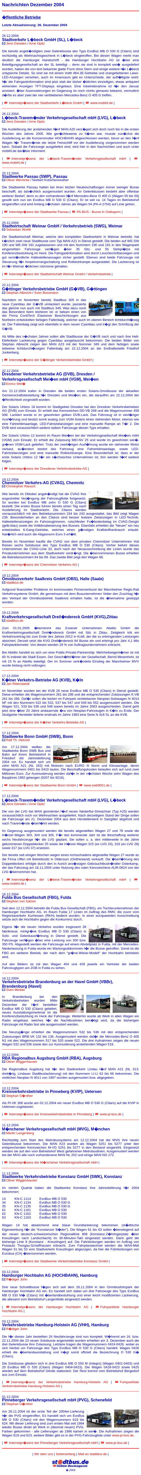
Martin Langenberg (20, 1133)
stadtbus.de (14, 582)
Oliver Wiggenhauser (21, 1062)
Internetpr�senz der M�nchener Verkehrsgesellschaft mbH (53, 1162)
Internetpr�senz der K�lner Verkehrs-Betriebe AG (46, 722)
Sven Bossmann (46, 293)
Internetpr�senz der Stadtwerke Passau (39, 212)
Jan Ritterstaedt (17, 684)
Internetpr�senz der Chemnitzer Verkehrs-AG (43, 564)
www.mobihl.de (101, 103)
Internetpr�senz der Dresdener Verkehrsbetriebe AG (48, 468)
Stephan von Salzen (21, 901)
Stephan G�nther (19, 1096)
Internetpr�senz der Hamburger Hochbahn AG (49, 1307)
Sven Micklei (15, 990)
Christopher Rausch (21, 486)
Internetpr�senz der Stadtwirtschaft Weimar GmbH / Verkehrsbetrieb (60, 274)
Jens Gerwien (16, 43)
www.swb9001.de (97, 785)
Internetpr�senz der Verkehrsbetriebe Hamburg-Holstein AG (59, 1382)
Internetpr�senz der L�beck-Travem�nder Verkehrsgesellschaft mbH (68, 158)
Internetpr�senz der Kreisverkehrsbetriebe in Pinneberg (50, 1114)
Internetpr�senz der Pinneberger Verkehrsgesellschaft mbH (53, 1443)
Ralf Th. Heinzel (18, 740)
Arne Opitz (37, 43)
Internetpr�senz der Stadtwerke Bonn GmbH (42, 785)
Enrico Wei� (15, 384)
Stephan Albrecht (19, 293)
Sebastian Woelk (18, 229)
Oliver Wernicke (18, 180)
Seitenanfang (65, 1454)
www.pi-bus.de (111, 1114)
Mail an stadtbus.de (92, 1454)
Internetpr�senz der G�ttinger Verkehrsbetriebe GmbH (50, 360)
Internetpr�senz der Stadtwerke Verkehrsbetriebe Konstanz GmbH (58, 1261)
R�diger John (16, 1279)
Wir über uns (43, 1454)
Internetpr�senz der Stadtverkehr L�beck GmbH (45, 103)
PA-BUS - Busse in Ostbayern (99, 212)
